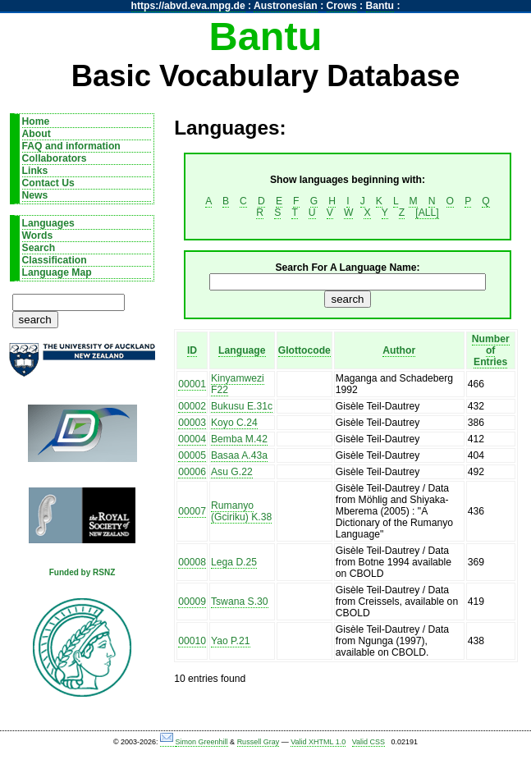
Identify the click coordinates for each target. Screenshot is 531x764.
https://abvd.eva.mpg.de (188, 5)
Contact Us (48, 183)
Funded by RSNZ (82, 572)
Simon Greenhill (202, 742)
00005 (192, 455)
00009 (192, 601)
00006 (192, 472)
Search (39, 248)
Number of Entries (491, 350)
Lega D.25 (234, 562)
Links (35, 170)
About (36, 134)
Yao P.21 (230, 641)
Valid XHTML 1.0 (318, 742)
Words (37, 235)
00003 (192, 422)
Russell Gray (258, 742)
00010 (192, 641)
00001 (192, 384)
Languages (48, 223)
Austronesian (286, 5)
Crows (342, 5)
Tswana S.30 (239, 601)
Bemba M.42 (239, 439)
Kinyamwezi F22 (237, 384)
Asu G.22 (232, 472)
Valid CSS (368, 742)
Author (398, 350)
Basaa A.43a (239, 455)
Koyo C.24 (234, 422)
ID (192, 350)
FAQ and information (71, 146)
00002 (192, 406)
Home (36, 121)
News (35, 195)
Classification (54, 260)
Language (241, 350)
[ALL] (426, 212)
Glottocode (304, 350)
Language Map (57, 272)
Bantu (380, 5)
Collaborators (54, 158)
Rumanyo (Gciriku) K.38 (241, 511)
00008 (192, 562)
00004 (192, 439)
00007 (192, 511)
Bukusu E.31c (241, 406)
